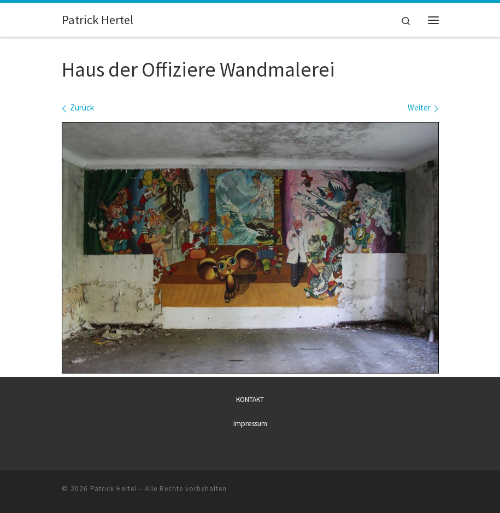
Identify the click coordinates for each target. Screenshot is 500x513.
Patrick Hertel (113, 488)
